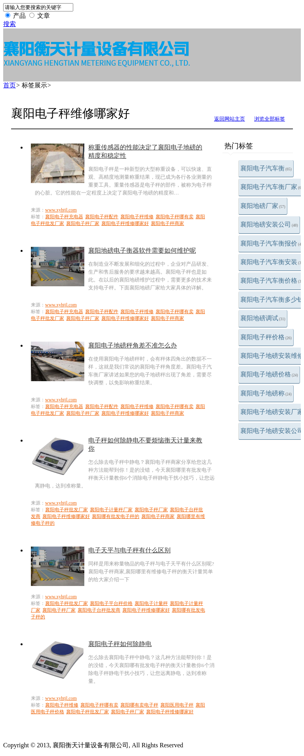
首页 (9, 85)
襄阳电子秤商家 (167, 223)
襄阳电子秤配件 (101, 216)
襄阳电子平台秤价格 (111, 603)
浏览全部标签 (269, 119)
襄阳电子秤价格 (266, 337)
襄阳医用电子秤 (177, 705)
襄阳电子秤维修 (137, 216)
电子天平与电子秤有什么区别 (129, 550)
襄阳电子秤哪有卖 (175, 216)
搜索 (9, 24)
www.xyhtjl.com (61, 210)
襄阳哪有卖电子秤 (139, 705)
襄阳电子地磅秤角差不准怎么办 (132, 345)
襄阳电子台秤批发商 (99, 610)
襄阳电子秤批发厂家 (66, 509)
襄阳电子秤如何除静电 (120, 644)
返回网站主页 (229, 119)
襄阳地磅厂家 (262, 205)
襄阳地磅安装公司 (269, 224)
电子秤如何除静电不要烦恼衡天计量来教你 (145, 444)
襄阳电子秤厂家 (82, 223)
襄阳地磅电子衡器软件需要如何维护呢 (142, 250)
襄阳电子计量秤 (151, 603)
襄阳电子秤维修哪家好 (125, 223)
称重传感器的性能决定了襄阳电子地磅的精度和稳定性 (145, 151)
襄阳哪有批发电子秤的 (115, 516)
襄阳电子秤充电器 (64, 216)
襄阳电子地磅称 (266, 393)
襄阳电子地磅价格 (269, 374)
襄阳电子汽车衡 (266, 168)
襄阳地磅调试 (262, 318)
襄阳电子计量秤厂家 (111, 509)
